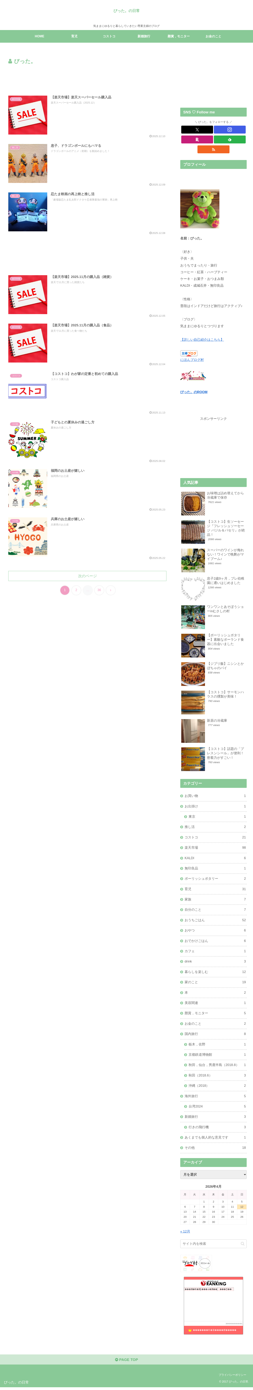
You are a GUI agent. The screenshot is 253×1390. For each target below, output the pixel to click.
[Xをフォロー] (197, 130)
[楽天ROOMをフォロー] (197, 139)
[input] (213, 1246)
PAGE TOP (126, 1362)
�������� (234, 1326)
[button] (242, 1246)
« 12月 (185, 1234)
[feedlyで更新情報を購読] (230, 139)
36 (99, 590)
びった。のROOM (194, 392)
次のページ (87, 576)
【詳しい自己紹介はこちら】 (202, 340)
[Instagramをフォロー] (230, 130)
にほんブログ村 (192, 360)
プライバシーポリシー (232, 1377)
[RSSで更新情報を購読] (213, 149)
